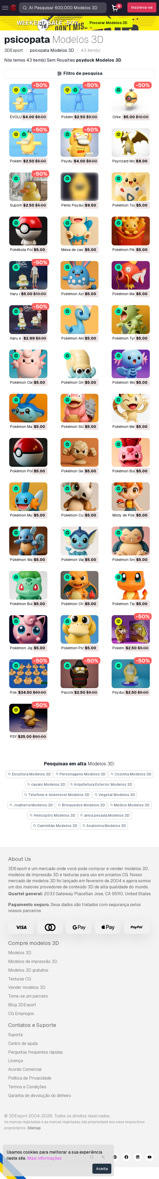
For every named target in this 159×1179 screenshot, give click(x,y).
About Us (19, 859)
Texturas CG (19, 979)
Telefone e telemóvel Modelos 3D (57, 794)
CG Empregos (21, 1013)
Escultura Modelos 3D (29, 774)
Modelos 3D (19, 953)
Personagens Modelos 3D (81, 774)
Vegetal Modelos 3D (114, 794)
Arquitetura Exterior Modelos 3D (101, 784)
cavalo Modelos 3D (46, 784)
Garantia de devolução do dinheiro (39, 1095)
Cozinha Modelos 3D (130, 774)
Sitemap (34, 1128)
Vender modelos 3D (27, 987)
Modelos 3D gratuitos (28, 970)
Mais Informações (44, 1158)
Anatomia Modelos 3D (104, 825)
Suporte (15, 1035)
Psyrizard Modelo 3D (130, 161)
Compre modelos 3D (33, 943)
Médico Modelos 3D (130, 805)
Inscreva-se (142, 7)
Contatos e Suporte (32, 1025)
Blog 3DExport (22, 1005)
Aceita (102, 1168)
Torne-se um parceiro (28, 996)
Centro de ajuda (23, 1043)
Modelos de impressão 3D (32, 961)
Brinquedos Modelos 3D (81, 805)
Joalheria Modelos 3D (31, 805)
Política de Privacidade (29, 1078)
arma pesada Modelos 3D (105, 815)
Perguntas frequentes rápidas (35, 1052)
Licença (15, 1060)
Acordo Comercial (25, 1069)
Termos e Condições (27, 1087)
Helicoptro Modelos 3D (52, 815)
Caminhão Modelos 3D (55, 825)
